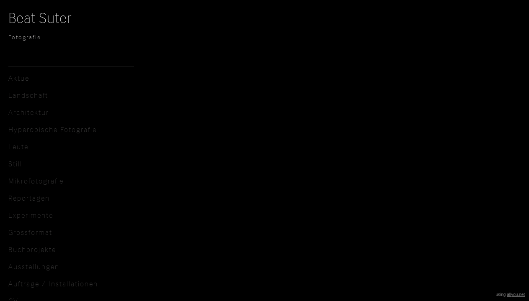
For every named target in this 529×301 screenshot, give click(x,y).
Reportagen (29, 198)
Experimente (30, 215)
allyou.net (516, 294)
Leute (18, 146)
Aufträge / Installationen (53, 283)
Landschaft (28, 95)
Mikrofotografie (36, 181)
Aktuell (21, 78)
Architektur (28, 112)
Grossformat (30, 232)
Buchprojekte (32, 249)
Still (15, 163)
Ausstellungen (33, 266)
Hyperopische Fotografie (52, 129)
